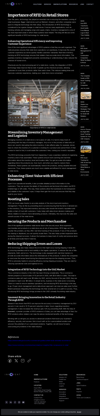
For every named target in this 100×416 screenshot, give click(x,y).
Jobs (82, 4)
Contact (90, 4)
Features (36, 382)
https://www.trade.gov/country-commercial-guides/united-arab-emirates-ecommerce (39, 340)
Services (47, 4)
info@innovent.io (39, 400)
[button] (37, 4)
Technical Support (82, 379)
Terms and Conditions (83, 397)
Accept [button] (79, 412)
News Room (80, 377)
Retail (61, 381)
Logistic (61, 386)
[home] (14, 3)
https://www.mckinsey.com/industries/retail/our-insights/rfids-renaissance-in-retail (38, 345)
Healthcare (62, 379)
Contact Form (38, 397)
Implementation (64, 398)
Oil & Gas (62, 384)
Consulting (62, 394)
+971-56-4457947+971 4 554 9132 (40, 402)
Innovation (62, 392)
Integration (62, 396)
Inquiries (79, 391)
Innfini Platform (60, 4)
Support (61, 400)
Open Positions (81, 385)
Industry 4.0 (63, 377)
